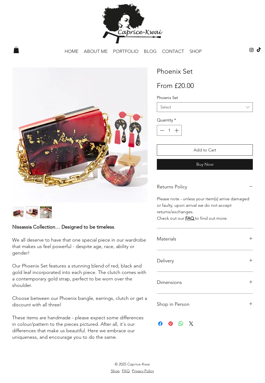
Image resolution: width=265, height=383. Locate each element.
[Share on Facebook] (160, 323)
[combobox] (205, 107)
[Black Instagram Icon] (251, 50)
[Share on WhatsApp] (181, 323)
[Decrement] (161, 130)
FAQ (190, 218)
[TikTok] (258, 50)
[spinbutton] (169, 130)
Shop (115, 370)
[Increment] (177, 130)
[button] (16, 50)
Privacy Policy (143, 370)
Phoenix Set (167, 97)
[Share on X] (191, 323)
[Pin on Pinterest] (170, 323)
